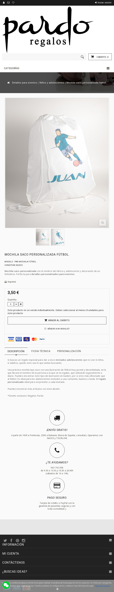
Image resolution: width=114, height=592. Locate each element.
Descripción (16, 351)
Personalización (69, 351)
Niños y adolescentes (52, 83)
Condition (10, 265)
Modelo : (9, 261)
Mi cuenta (10, 553)
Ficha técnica (41, 351)
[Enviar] (82, 56)
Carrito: (102, 57)
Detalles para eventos (24, 83)
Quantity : (13, 299)
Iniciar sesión (104, 2)
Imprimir (12, 282)
